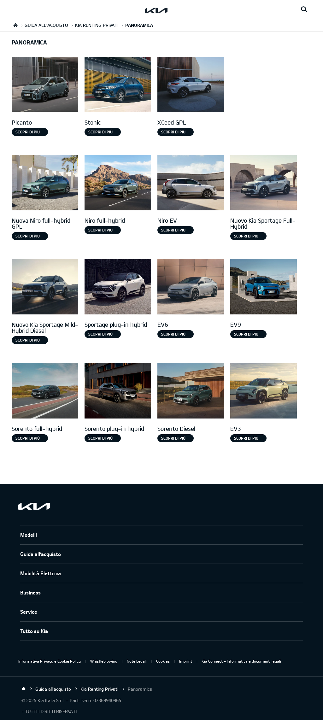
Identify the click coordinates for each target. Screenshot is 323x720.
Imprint (185, 661)
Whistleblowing (103, 661)
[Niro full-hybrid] (118, 183)
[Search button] (304, 9)
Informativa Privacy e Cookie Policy (49, 661)
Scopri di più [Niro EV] (173, 230)
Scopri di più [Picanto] (27, 132)
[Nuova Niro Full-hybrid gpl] (45, 183)
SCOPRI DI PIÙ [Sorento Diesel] (173, 438)
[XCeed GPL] (190, 85)
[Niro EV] (190, 183)
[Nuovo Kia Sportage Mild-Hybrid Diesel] (45, 287)
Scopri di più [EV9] (246, 334)
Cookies (163, 661)
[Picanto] (45, 85)
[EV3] (263, 391)
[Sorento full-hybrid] (45, 391)
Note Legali (137, 661)
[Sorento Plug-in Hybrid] (118, 391)
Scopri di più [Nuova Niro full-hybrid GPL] (27, 236)
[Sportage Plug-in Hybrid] (118, 287)
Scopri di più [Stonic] (100, 132)
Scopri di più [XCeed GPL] (173, 132)
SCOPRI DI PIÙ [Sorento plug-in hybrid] (100, 438)
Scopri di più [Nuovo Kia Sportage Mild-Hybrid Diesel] (27, 340)
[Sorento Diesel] (190, 391)
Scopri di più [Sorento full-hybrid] (27, 438)
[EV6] (190, 287)
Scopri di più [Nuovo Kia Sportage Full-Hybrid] (246, 236)
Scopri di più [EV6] (173, 334)
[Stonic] (118, 85)
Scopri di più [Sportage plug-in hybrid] (100, 334)
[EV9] (263, 287)
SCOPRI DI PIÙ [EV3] (246, 438)
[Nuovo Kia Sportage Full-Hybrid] (263, 183)
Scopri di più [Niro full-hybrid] (100, 230)
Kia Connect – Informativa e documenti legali (241, 661)
